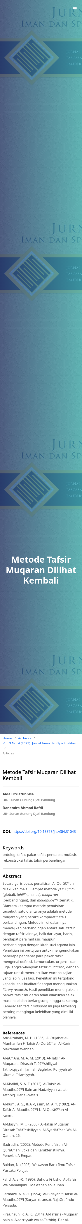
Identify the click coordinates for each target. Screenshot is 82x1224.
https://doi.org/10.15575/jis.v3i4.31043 (44, 831)
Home (7, 738)
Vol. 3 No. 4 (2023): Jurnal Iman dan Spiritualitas (39, 743)
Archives (24, 738)
